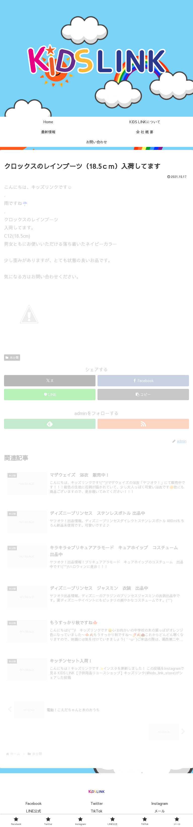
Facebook (33, 803)
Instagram (159, 803)
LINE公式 (33, 810)
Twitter (96, 803)
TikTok (96, 810)
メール (159, 810)
